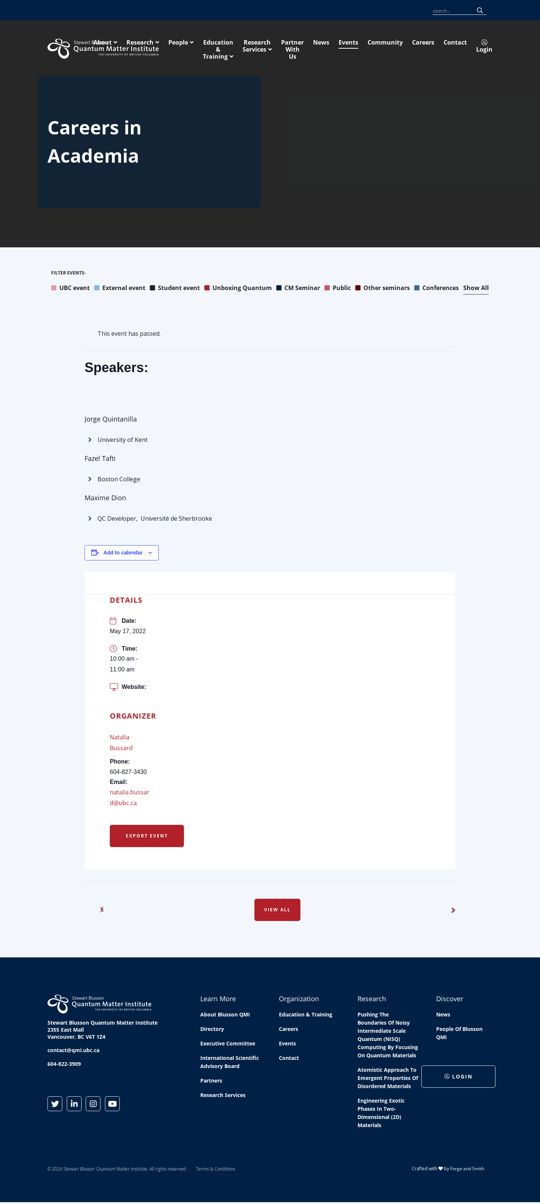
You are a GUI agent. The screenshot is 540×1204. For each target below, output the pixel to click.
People (276, 47)
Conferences (436, 289)
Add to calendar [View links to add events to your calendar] (123, 554)
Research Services (404, 47)
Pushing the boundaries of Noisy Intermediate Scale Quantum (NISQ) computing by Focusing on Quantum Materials (388, 1036)
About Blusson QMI (225, 1015)
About (201, 47)
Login (418, 10)
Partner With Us (469, 47)
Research (238, 47)
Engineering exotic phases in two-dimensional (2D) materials (381, 1114)
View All (277, 911)
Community (343, 10)
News (297, 10)
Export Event (147, 837)
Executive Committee (227, 1044)
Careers (370, 10)
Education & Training (332, 47)
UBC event (70, 289)
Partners (211, 1081)
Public (338, 289)
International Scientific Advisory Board (229, 1063)
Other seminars (382, 289)
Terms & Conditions (215, 1170)
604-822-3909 (64, 1064)
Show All (476, 289)
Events (317, 10)
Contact (394, 10)
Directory (212, 1030)
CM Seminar (298, 289)
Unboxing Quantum (238, 289)
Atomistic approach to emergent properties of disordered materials (388, 1079)
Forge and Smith (467, 1169)
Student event (175, 289)
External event (119, 289)
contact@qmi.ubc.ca (73, 1051)
